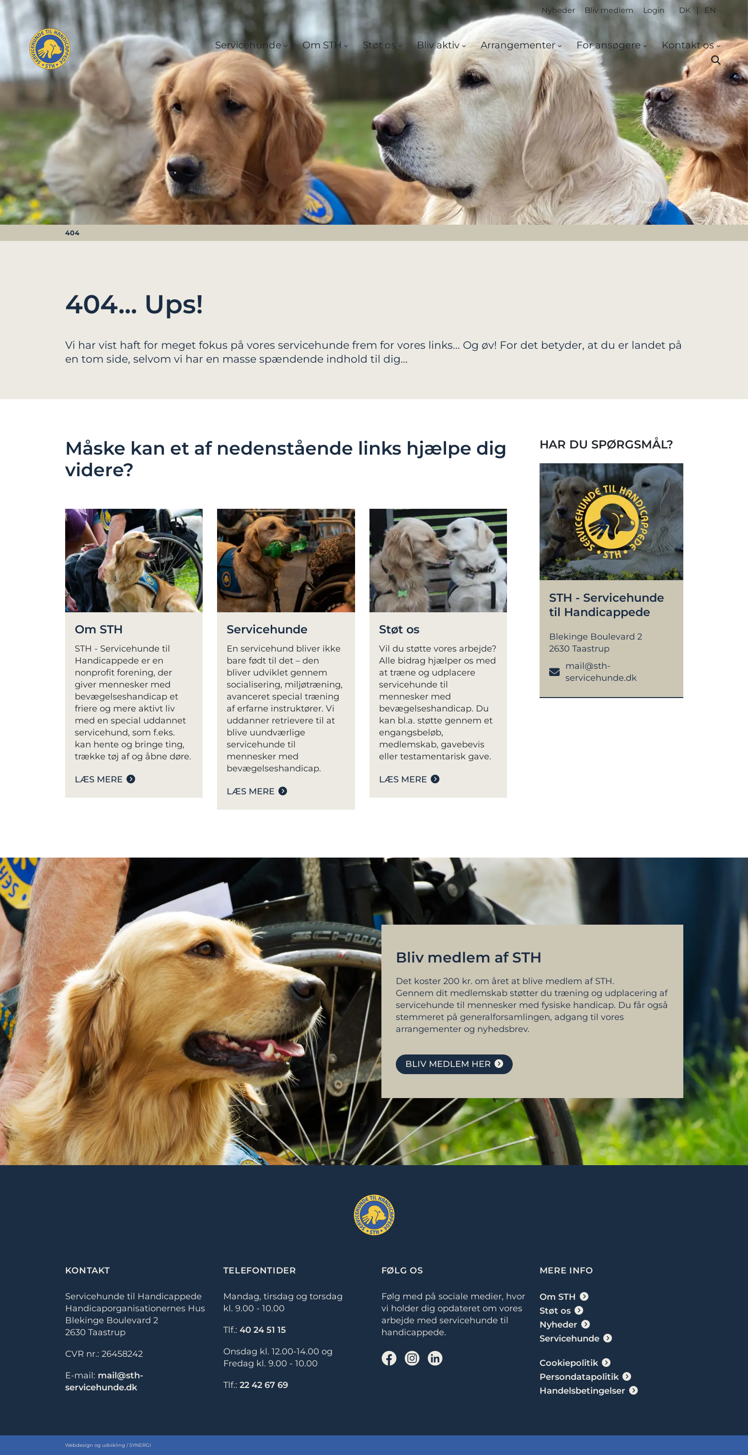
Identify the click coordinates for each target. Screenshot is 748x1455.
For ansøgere (608, 45)
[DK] (50, 49)
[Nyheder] (565, 1324)
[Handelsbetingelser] (589, 1391)
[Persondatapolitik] (585, 1377)
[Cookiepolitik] (575, 1363)
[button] (716, 60)
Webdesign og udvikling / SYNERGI (108, 1445)
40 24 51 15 (263, 1330)
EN (710, 10)
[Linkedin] (435, 1358)
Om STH (322, 45)
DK (684, 10)
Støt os (379, 45)
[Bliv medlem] (454, 1064)
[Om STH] (105, 779)
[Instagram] (412, 1358)
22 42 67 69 (264, 1385)
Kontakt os (688, 45)
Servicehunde (248, 45)
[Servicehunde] (257, 791)
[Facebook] (389, 1358)
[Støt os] (409, 779)
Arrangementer (518, 45)
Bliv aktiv (438, 45)
